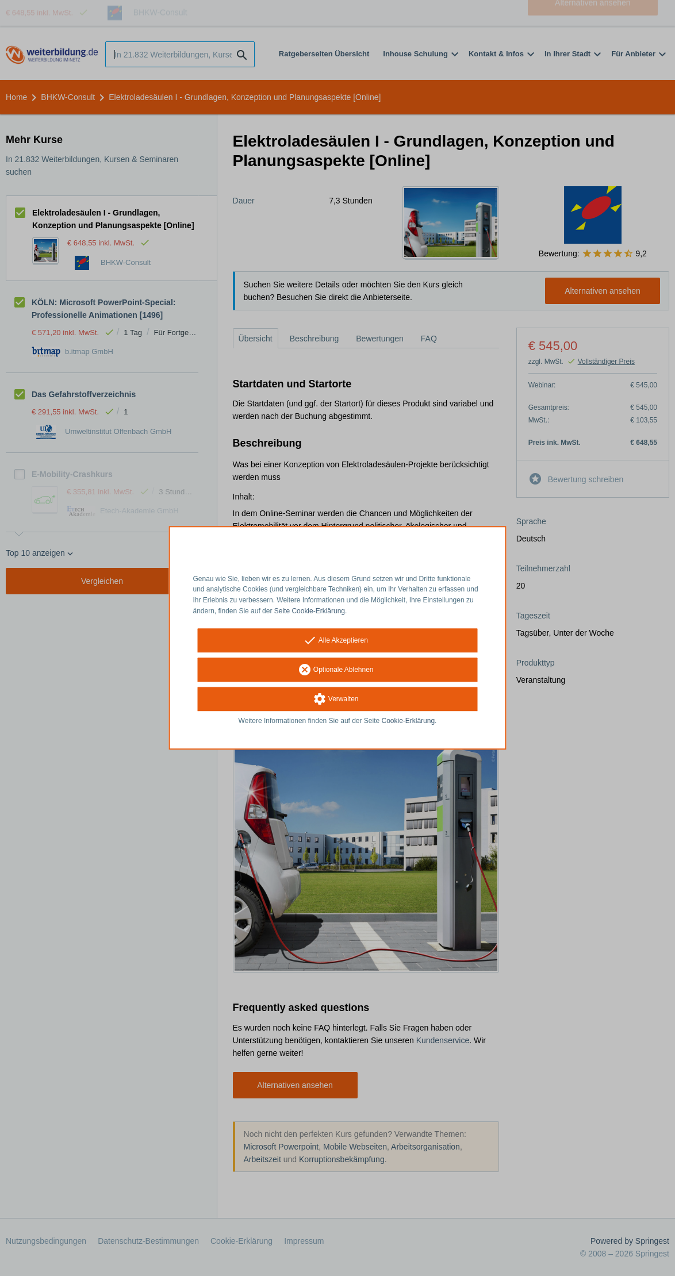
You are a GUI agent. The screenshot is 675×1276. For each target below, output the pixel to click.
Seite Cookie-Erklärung (309, 611)
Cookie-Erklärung (408, 721)
